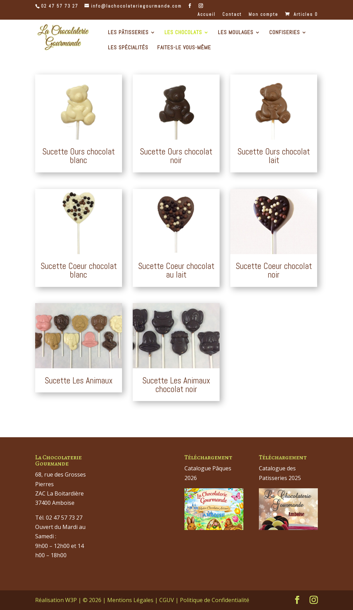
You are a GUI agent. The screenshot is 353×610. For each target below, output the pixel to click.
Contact (232, 14)
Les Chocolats (183, 33)
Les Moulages (235, 33)
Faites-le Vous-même (184, 48)
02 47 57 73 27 (59, 6)
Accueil (206, 14)
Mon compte (263, 14)
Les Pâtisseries (128, 33)
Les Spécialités (128, 48)
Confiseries (284, 33)
